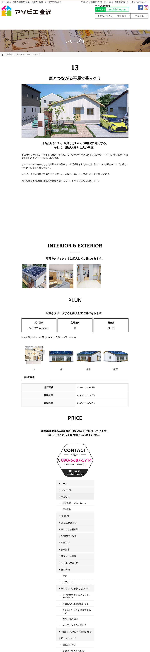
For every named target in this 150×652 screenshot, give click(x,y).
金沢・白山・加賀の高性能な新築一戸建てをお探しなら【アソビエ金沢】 (32, 2)
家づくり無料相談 (125, 146)
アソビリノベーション (129, 280)
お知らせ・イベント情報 (128, 287)
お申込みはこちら (22, 499)
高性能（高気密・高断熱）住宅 (131, 248)
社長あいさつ (124, 261)
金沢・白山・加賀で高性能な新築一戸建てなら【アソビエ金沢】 (91, 645)
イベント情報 (124, 299)
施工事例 (120, 186)
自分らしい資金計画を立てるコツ (132, 228)
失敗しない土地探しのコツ (131, 220)
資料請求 (120, 166)
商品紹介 (120, 114)
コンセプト (121, 107)
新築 (120, 192)
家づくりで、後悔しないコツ (130, 205)
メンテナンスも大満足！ (130, 242)
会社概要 (122, 274)
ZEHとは (120, 133)
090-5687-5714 (73, 464)
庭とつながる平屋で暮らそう (55, 78)
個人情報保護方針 (125, 306)
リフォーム (123, 199)
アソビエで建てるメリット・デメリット (132, 213)
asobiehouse (110, 9)
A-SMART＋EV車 (124, 153)
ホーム (119, 100)
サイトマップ (123, 312)
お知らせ (122, 293)
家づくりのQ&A (125, 236)
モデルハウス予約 (125, 180)
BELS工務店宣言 (124, 139)
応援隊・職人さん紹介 (129, 268)
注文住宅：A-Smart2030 (129, 120)
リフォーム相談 (124, 173)
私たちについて (124, 255)
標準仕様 (122, 126)
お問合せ (120, 159)
